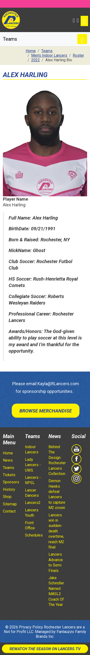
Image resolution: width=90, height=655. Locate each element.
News (8, 460)
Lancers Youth (31, 513)
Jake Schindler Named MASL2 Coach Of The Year (56, 591)
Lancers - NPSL (33, 480)
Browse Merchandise (45, 411)
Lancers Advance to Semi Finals (55, 562)
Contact (9, 511)
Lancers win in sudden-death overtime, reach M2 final (56, 531)
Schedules (34, 535)
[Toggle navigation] (84, 21)
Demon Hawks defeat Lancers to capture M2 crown (56, 494)
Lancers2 (33, 502)
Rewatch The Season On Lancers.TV (45, 649)
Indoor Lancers (31, 449)
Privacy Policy (31, 627)
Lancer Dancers (32, 493)
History (9, 489)
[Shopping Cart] (78, 20)
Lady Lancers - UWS (33, 465)
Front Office (30, 525)
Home (8, 453)
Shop (7, 496)
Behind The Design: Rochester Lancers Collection (57, 460)
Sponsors (11, 482)
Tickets (9, 475)
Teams (8, 467)
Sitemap (10, 504)
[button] (74, 20)
